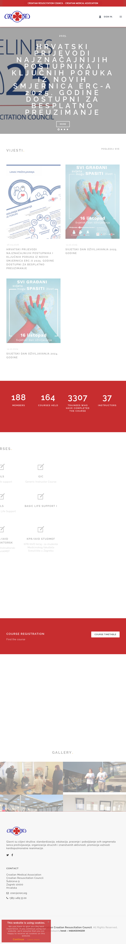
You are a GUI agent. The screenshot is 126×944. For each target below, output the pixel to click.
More (63, 124)
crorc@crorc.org (16, 893)
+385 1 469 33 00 (16, 898)
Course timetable (105, 634)
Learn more (33, 939)
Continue (18, 939)
